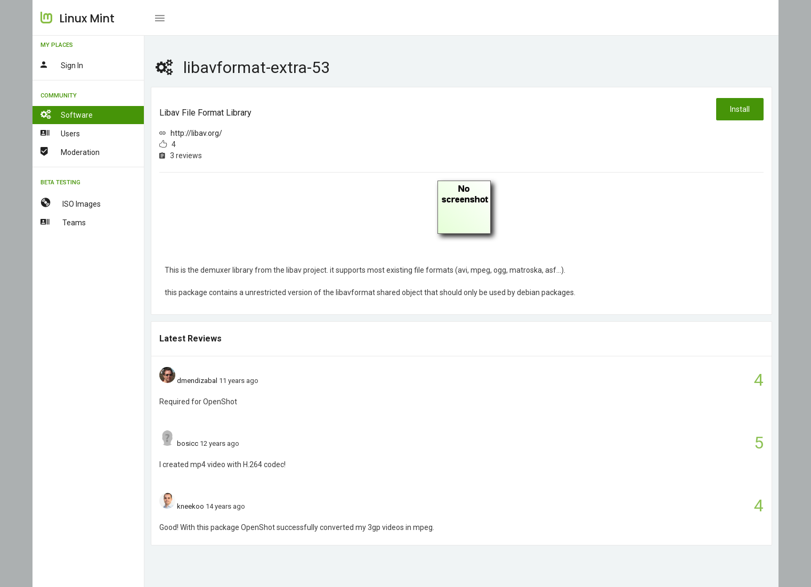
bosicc (187, 443)
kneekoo (190, 506)
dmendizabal (197, 381)
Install (740, 109)
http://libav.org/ (196, 133)
